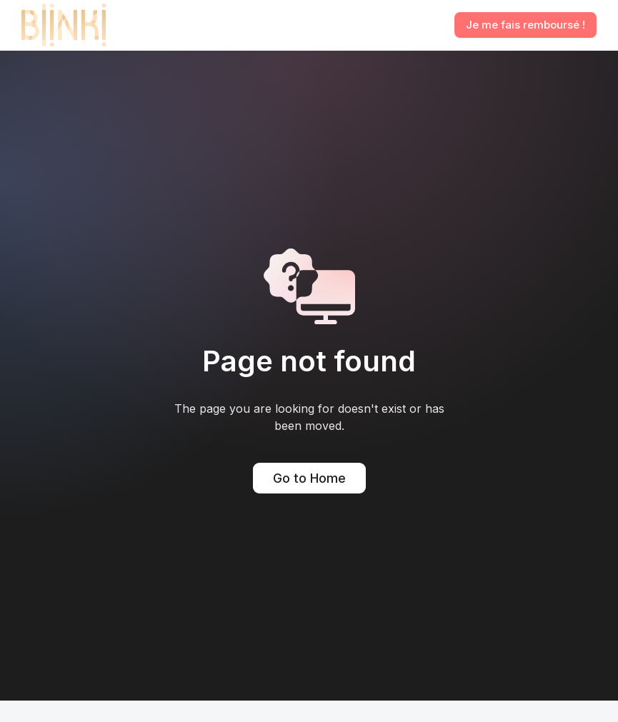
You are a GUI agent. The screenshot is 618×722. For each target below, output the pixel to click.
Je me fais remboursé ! (525, 24)
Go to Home (309, 478)
